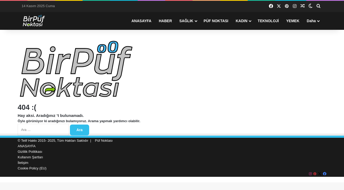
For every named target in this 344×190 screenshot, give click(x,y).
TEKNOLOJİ (268, 21)
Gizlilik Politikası (30, 152)
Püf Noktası (104, 140)
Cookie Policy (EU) (32, 168)
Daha (311, 21)
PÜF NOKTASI (216, 21)
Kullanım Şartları (30, 157)
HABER (165, 21)
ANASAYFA (141, 21)
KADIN (241, 21)
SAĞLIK (186, 21)
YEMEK (292, 21)
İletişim (23, 163)
